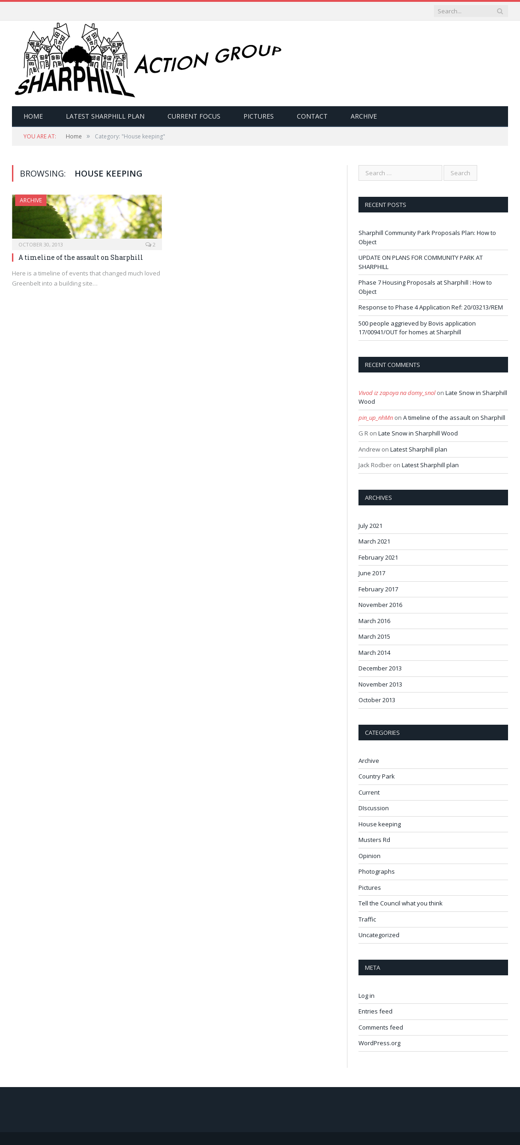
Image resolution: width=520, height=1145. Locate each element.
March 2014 (374, 652)
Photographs (376, 871)
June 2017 (371, 573)
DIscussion (373, 808)
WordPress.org (379, 1043)
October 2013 (376, 700)
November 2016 (380, 605)
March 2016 (374, 621)
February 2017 (378, 589)
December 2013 (380, 668)
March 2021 (374, 541)
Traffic (367, 919)
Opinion (369, 856)
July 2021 (370, 525)
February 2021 (378, 557)
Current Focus (194, 116)
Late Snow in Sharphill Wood (418, 433)
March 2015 (374, 636)
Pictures (258, 116)
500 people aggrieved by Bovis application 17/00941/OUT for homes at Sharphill (417, 328)
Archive (364, 116)
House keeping (379, 824)
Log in (366, 995)
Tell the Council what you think (400, 903)
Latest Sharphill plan (105, 116)
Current (369, 792)
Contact (312, 116)
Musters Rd (374, 840)
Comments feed (380, 1027)
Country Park (376, 776)
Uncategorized (378, 935)
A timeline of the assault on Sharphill (80, 257)
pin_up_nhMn (375, 417)
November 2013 (380, 684)
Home (33, 116)
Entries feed (375, 1011)
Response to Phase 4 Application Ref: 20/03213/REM (430, 307)
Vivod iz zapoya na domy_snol (396, 393)
